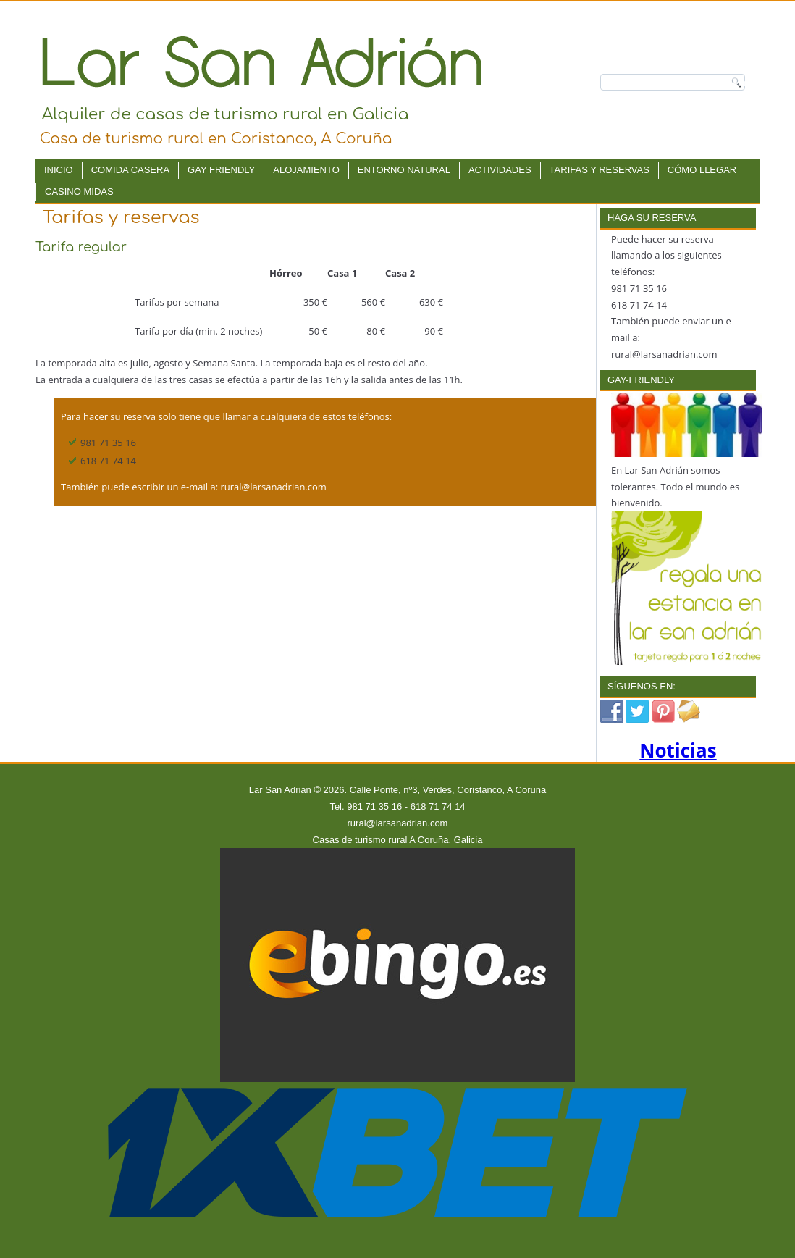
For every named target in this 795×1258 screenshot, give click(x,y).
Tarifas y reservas (599, 169)
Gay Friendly (221, 169)
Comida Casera (130, 169)
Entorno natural (404, 169)
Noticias (677, 750)
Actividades (499, 169)
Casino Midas (79, 191)
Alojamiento (306, 169)
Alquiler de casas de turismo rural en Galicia (225, 114)
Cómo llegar (702, 169)
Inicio (58, 169)
